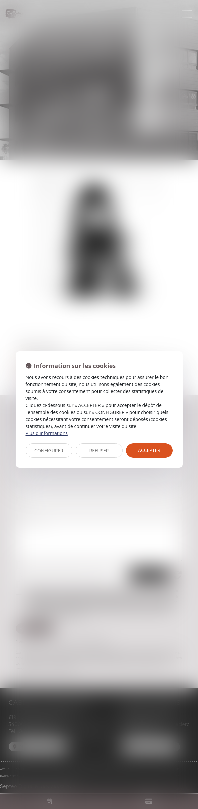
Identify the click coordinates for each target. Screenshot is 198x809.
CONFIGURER (48, 450)
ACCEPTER (149, 450)
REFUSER (99, 450)
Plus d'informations (47, 433)
